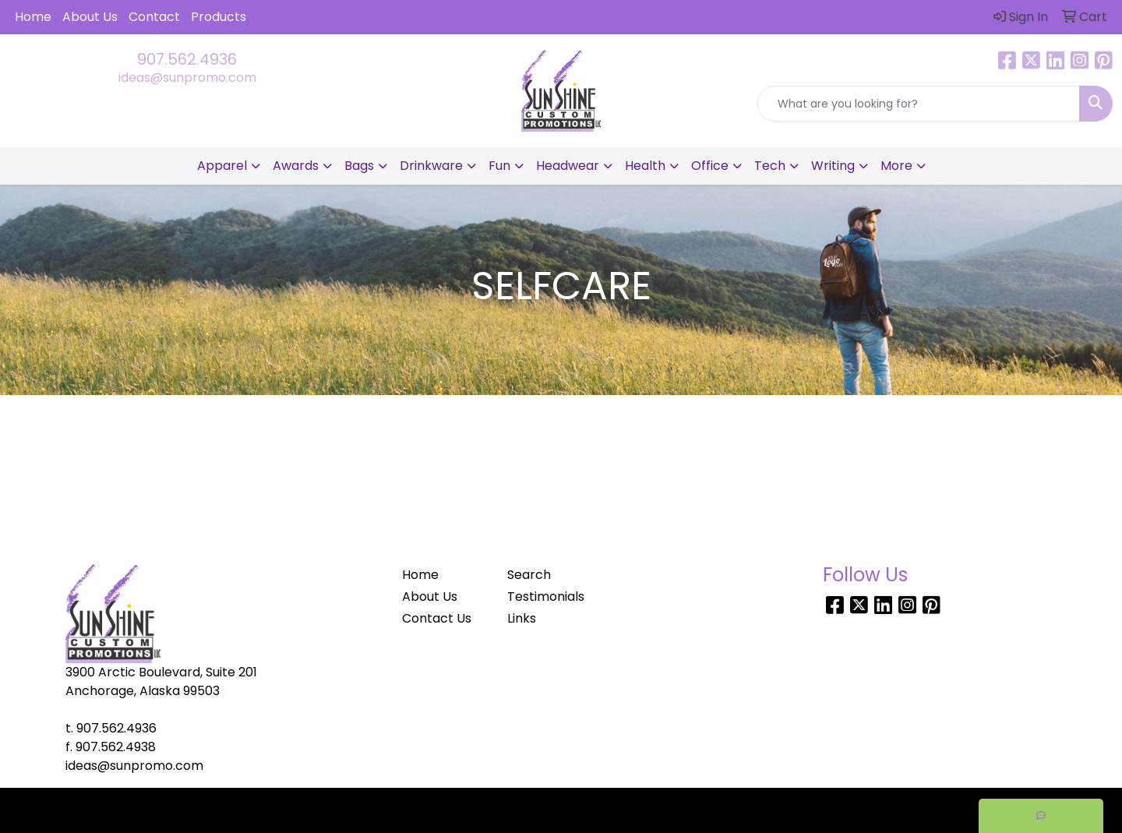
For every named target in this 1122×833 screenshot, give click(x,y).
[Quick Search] (918, 104)
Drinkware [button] (431, 166)
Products (218, 17)
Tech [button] (769, 166)
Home (33, 17)
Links (521, 618)
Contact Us (436, 618)
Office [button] (710, 166)
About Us (90, 17)
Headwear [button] (567, 166)
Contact (154, 17)
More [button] (896, 166)
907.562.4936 (187, 59)
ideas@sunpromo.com (187, 77)
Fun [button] (499, 166)
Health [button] (645, 166)
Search (529, 575)
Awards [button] (296, 166)
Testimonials (545, 596)
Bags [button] (359, 166)
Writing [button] (833, 166)
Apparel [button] (222, 166)
